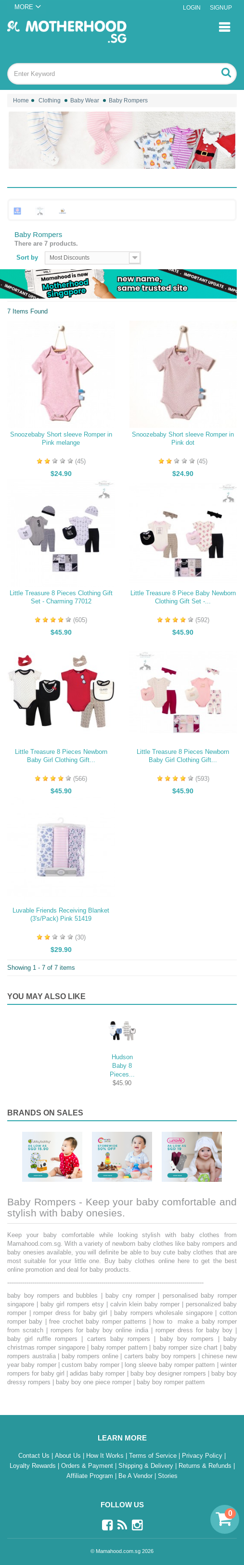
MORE (23, 7)
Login (192, 7)
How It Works (106, 1455)
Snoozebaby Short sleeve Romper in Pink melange (61, 438)
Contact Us (34, 1455)
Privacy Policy (203, 1455)
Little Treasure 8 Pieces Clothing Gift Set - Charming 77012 (61, 597)
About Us (69, 1455)
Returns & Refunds (206, 1465)
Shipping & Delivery (146, 1465)
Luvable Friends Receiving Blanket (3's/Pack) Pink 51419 (61, 914)
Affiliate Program (90, 1475)
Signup (221, 7)
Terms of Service (154, 1455)
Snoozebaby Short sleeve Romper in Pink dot (183, 438)
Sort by (27, 257)
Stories (168, 1475)
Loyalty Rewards (34, 1465)
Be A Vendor (136, 1475)
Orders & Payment (88, 1465)
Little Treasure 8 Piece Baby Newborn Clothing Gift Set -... (183, 597)
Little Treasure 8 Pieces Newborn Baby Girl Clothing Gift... (61, 756)
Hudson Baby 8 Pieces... (122, 1065)
